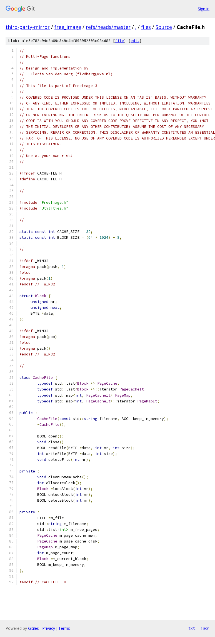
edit (135, 40)
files (146, 27)
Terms (64, 628)
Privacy (48, 628)
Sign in (203, 8)
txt (191, 628)
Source (164, 27)
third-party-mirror (28, 27)
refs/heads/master (108, 27)
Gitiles (33, 628)
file (119, 40)
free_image (67, 27)
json (205, 628)
